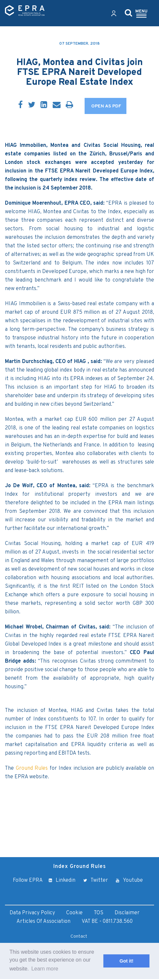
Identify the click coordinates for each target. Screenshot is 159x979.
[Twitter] (31, 105)
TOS (98, 913)
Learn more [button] (44, 968)
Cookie (74, 913)
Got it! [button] (126, 961)
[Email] (57, 105)
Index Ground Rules (79, 866)
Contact (78, 936)
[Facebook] (20, 105)
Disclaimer (127, 913)
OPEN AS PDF (106, 106)
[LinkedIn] (43, 105)
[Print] (69, 105)
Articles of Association (43, 921)
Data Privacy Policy (32, 913)
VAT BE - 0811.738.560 (107, 921)
